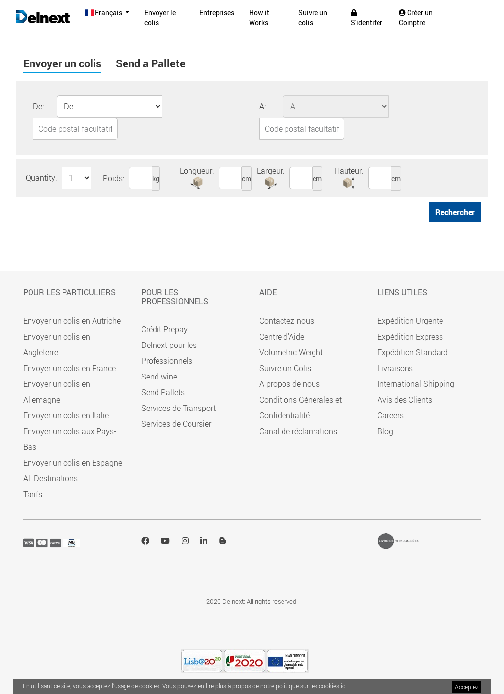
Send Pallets (163, 392)
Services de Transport (178, 408)
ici (343, 686)
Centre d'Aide (281, 336)
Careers (391, 415)
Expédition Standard (413, 352)
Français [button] (104, 12)
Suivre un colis (312, 17)
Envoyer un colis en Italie (66, 415)
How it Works (259, 17)
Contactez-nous (286, 320)
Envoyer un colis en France (69, 368)
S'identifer (366, 18)
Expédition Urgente (410, 320)
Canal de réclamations (298, 431)
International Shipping (416, 384)
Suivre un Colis (285, 368)
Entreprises (216, 12)
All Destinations (50, 478)
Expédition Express (410, 336)
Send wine (159, 376)
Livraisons (395, 368)
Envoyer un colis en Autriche (72, 320)
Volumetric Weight (291, 352)
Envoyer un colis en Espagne (72, 462)
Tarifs (32, 494)
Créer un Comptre (416, 17)
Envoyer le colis (160, 17)
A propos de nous (289, 384)
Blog (385, 431)
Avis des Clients (405, 399)
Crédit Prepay (164, 329)
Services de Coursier (176, 423)
